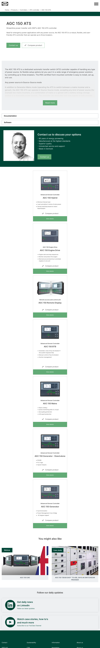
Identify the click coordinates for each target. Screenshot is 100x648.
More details (50, 218)
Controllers (23, 10)
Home (7, 10)
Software (7, 122)
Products (14, 10)
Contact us (13, 45)
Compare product (33, 45)
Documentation (10, 116)
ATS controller (34, 10)
